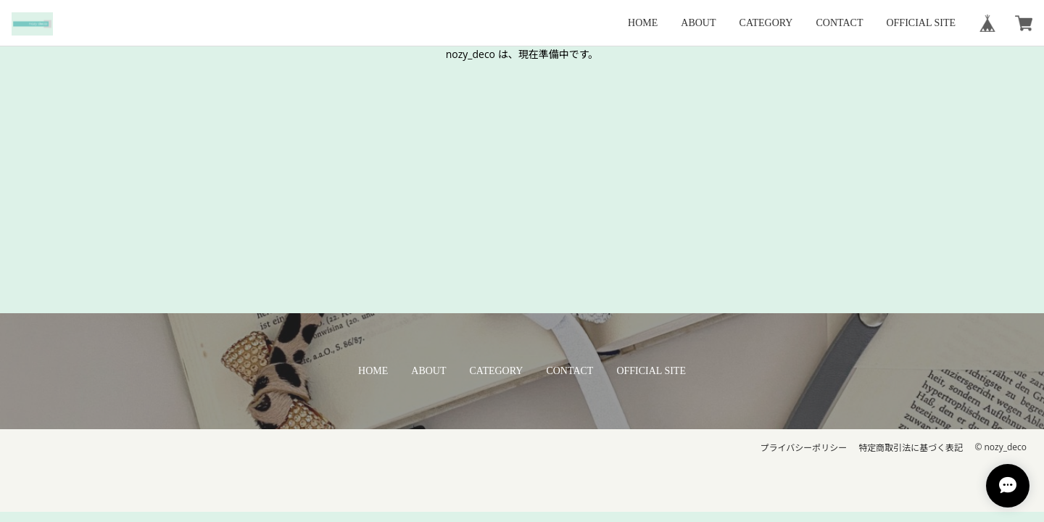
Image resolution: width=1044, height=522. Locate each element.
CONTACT (839, 22)
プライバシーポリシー (804, 448)
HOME (643, 22)
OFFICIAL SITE (921, 22)
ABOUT (698, 22)
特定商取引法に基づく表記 (910, 448)
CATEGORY (766, 22)
